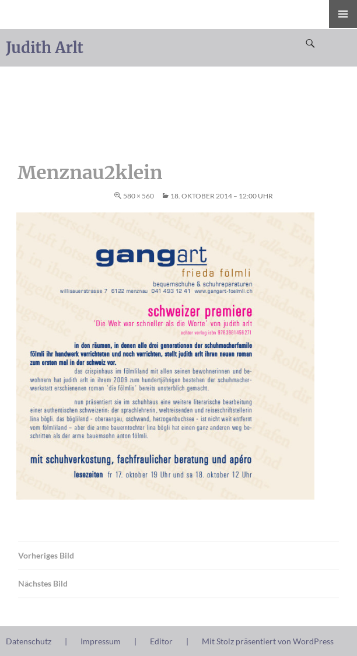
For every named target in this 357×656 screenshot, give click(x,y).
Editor (161, 641)
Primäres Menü (343, 14)
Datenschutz (28, 641)
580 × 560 (138, 195)
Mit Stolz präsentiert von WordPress (268, 641)
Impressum (100, 641)
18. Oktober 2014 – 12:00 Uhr (221, 195)
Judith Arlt (44, 47)
